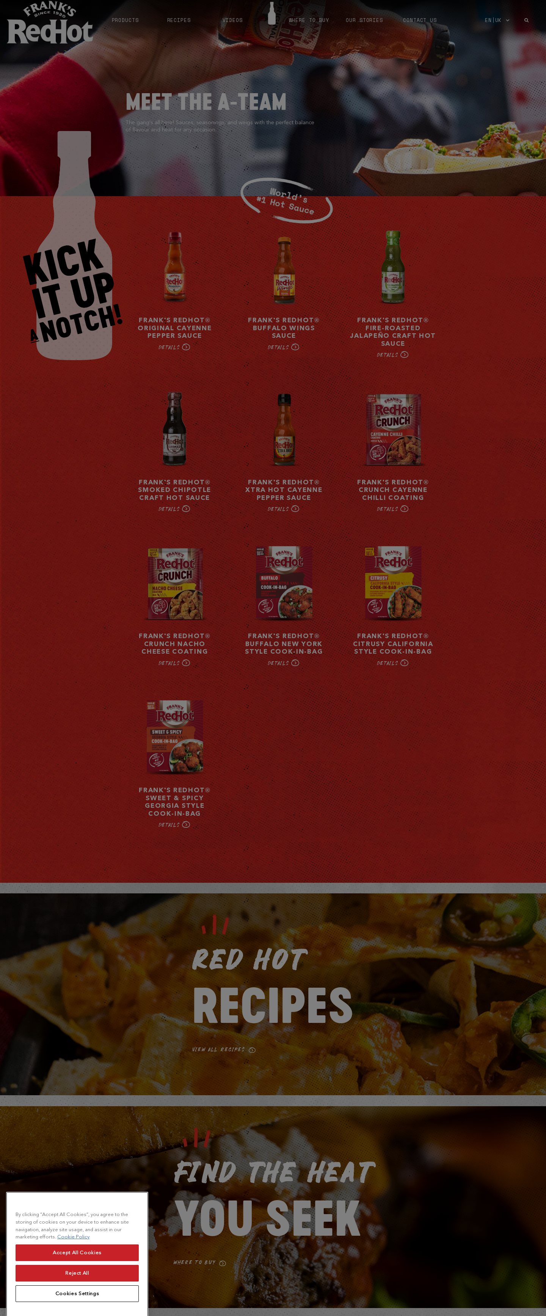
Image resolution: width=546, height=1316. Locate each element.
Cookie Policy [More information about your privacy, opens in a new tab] (73, 1264)
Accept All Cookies (77, 1280)
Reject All (77, 1300)
